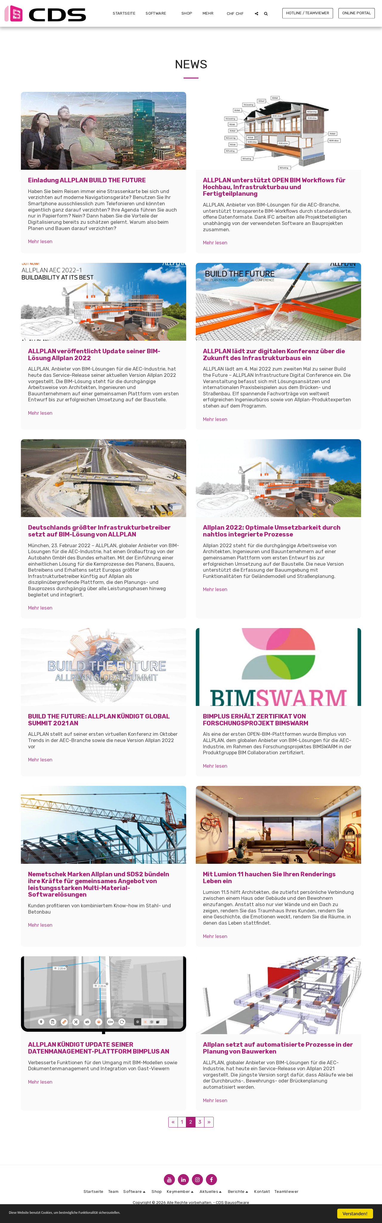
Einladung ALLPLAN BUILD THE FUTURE (87, 180)
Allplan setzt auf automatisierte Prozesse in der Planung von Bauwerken (278, 1048)
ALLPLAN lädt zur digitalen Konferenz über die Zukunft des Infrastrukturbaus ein (274, 355)
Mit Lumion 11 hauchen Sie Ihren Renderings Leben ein (269, 878)
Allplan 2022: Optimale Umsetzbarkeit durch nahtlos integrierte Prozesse (272, 531)
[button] (158, 13)
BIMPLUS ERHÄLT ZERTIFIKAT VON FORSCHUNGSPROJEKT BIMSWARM (255, 720)
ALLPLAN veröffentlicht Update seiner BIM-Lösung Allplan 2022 (94, 355)
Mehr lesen (40, 241)
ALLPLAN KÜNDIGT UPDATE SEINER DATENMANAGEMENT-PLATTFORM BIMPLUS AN (98, 1048)
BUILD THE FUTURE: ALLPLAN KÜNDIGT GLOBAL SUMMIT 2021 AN (99, 720)
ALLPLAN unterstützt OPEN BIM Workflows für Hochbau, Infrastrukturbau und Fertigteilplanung (274, 187)
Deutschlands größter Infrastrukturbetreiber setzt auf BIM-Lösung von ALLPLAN (99, 531)
